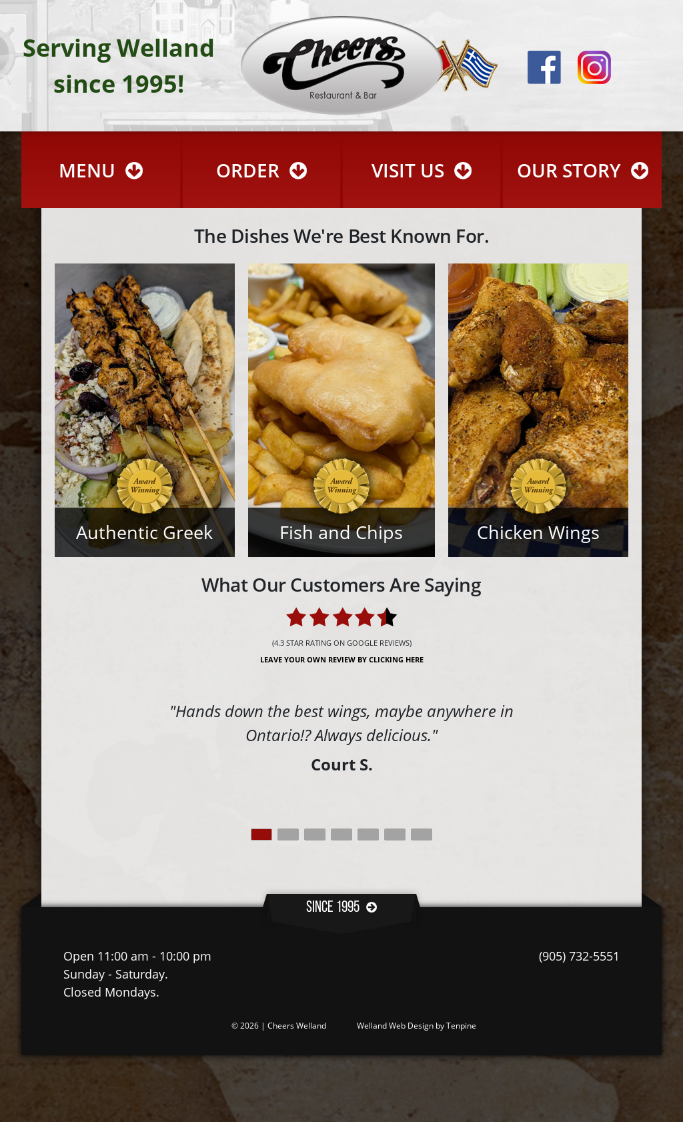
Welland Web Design (395, 1025)
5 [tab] (368, 834)
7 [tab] (421, 834)
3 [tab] (314, 834)
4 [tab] (341, 834)
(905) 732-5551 (579, 956)
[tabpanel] (341, 737)
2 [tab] (288, 834)
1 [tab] (261, 834)
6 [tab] (395, 834)
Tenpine (461, 1025)
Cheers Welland (296, 1025)
